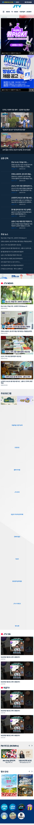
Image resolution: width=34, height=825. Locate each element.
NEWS (8, 12)
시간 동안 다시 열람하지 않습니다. (11, 53)
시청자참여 (22, 12)
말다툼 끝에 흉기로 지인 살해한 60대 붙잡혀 (12, 252)
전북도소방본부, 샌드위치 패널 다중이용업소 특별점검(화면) (16, 241)
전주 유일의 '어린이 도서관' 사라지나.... (10, 262)
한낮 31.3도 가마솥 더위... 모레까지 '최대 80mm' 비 (14, 238)
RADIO (16, 12)
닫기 (31, 53)
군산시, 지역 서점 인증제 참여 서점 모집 (11, 245)
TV (12, 12)
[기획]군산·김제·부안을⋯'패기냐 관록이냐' (12, 269)
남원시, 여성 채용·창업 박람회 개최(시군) (11, 255)
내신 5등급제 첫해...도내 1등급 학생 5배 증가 (12, 265)
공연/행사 (28, 12)
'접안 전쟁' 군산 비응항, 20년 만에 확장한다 (12, 258)
